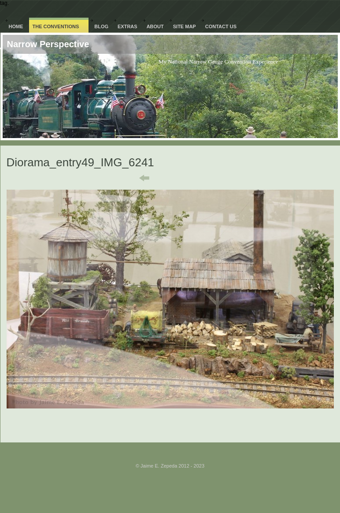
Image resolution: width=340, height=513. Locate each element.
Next (207, 178)
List (175, 178)
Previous (138, 178)
